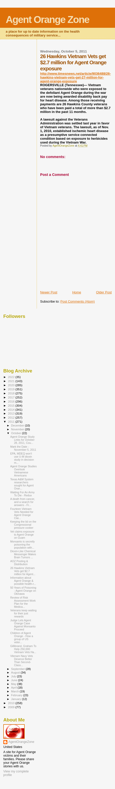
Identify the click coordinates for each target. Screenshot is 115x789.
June (14, 680)
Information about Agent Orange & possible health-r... (23, 580)
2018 (11, 393)
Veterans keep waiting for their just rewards (23, 613)
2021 (11, 381)
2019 (11, 389)
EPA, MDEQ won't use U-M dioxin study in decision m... (22, 458)
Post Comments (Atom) (77, 301)
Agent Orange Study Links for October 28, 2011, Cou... (22, 439)
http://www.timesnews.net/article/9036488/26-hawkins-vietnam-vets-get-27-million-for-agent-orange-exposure (75, 77)
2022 (11, 377)
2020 (11, 385)
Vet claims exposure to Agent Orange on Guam (22, 534)
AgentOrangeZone (21, 742)
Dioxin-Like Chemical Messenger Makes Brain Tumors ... (23, 554)
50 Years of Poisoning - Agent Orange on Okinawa (23, 590)
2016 (11, 401)
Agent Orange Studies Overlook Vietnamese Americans (23, 471)
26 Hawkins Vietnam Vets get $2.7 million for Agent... (22, 571)
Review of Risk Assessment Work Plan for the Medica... (23, 602)
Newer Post (48, 292)
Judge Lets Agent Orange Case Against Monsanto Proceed (23, 625)
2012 (11, 417)
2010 (11, 703)
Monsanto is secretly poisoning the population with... (22, 544)
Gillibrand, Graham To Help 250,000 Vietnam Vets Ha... (23, 649)
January (16, 699)
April (14, 687)
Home (76, 292)
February (17, 695)
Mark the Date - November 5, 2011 (23, 448)
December (18, 425)
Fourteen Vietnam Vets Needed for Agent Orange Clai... (21, 513)
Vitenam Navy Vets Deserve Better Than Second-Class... (21, 660)
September (18, 668)
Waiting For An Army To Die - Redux (22, 494)
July (14, 676)
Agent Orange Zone (47, 19)
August (16, 672)
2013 (11, 413)
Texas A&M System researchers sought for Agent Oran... (22, 484)
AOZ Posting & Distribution (19, 563)
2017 (11, 397)
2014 (11, 409)
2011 (11, 421)
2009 (11, 707)
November (18, 429)
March (15, 691)
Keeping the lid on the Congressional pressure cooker (23, 524)
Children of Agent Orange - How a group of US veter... (21, 637)
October (16, 433)
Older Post (104, 292)
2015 (11, 405)
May (14, 683)
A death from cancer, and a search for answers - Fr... (22, 502)
